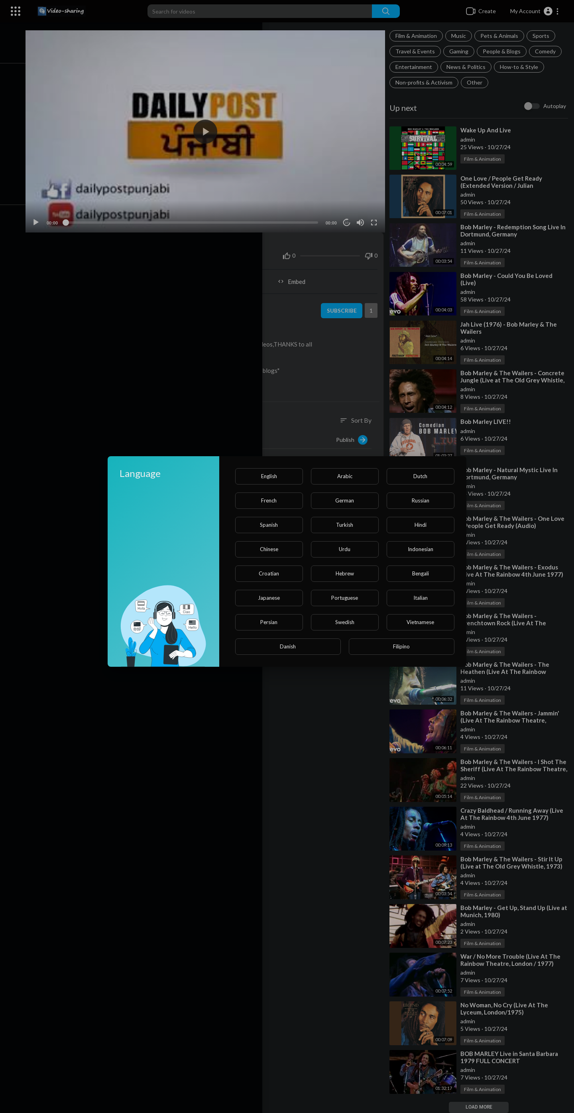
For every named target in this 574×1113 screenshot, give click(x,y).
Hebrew (345, 573)
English (269, 476)
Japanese (269, 598)
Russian (420, 500)
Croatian (269, 573)
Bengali (420, 573)
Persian (268, 622)
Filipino (401, 646)
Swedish (344, 622)
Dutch (420, 476)
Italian (420, 598)
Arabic (344, 476)
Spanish (269, 525)
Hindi (421, 525)
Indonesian (420, 549)
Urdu (344, 549)
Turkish (344, 525)
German (344, 500)
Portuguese (344, 598)
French (269, 500)
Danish (288, 646)
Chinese (269, 549)
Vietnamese (420, 622)
